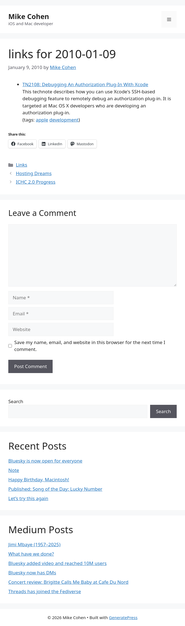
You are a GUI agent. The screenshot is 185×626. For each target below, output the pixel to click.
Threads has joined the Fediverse (44, 591)
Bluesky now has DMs (32, 572)
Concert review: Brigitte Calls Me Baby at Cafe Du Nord (68, 582)
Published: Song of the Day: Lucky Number (55, 489)
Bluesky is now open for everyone (45, 461)
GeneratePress (123, 617)
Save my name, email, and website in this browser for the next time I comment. (89, 346)
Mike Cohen (28, 16)
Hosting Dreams (34, 173)
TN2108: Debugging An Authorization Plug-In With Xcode (85, 84)
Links (21, 165)
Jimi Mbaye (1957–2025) (34, 544)
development (63, 120)
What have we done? (31, 554)
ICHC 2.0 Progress (35, 182)
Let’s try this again (28, 498)
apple (42, 120)
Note (13, 470)
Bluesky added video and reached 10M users (57, 563)
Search (15, 401)
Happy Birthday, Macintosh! (38, 479)
